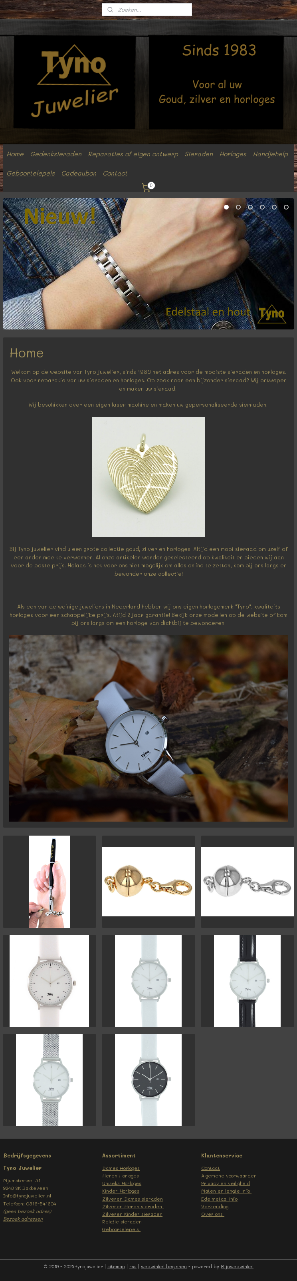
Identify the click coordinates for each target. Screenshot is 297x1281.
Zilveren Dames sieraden (132, 1198)
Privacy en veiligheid (225, 1183)
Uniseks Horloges (121, 1183)
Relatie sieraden (122, 1221)
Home (15, 154)
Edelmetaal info (219, 1198)
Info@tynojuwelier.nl (27, 1195)
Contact (115, 173)
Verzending (214, 1206)
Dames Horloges (121, 1168)
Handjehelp (270, 154)
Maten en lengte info (226, 1190)
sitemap (116, 1266)
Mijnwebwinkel (237, 1266)
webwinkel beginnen (164, 1266)
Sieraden (198, 154)
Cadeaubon (78, 173)
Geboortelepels (30, 173)
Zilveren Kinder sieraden (132, 1214)
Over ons (212, 1214)
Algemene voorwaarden (229, 1175)
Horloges (232, 154)
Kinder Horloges (120, 1190)
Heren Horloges (120, 1175)
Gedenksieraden (55, 154)
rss (133, 1266)
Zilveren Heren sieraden (133, 1206)
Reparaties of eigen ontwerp (133, 154)
